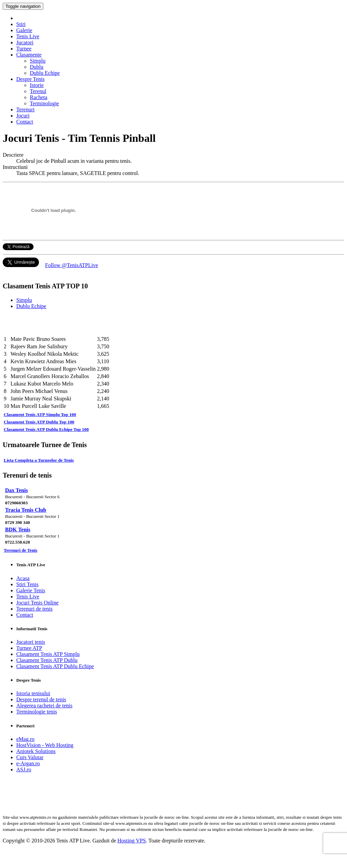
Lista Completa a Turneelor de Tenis (39, 460)
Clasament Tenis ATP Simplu (48, 654)
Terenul (38, 91)
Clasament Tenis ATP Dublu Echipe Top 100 (46, 429)
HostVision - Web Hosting (45, 745)
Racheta (38, 97)
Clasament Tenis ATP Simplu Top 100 (40, 414)
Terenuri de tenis (34, 609)
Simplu (37, 61)
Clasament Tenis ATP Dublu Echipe (55, 666)
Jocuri (22, 115)
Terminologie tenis (36, 711)
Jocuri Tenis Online (37, 603)
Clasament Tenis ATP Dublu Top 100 (39, 421)
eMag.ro (25, 739)
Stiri (21, 24)
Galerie (24, 30)
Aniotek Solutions (36, 751)
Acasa (22, 578)
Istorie (37, 85)
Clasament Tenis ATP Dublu (47, 660)
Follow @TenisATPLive (71, 265)
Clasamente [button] (29, 55)
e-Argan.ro (28, 763)
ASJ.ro (23, 769)
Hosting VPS (132, 840)
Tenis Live (27, 36)
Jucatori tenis (30, 642)
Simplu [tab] (24, 300)
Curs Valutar (29, 757)
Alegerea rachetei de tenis (44, 705)
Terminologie (44, 103)
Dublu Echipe (45, 73)
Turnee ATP (29, 648)
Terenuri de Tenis (20, 550)
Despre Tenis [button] (30, 79)
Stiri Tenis (27, 584)
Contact (24, 122)
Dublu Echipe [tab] (31, 306)
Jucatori (25, 42)
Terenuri (25, 109)
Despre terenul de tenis (41, 699)
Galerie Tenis (30, 590)
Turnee (24, 48)
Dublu (36, 67)
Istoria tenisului (33, 693)
